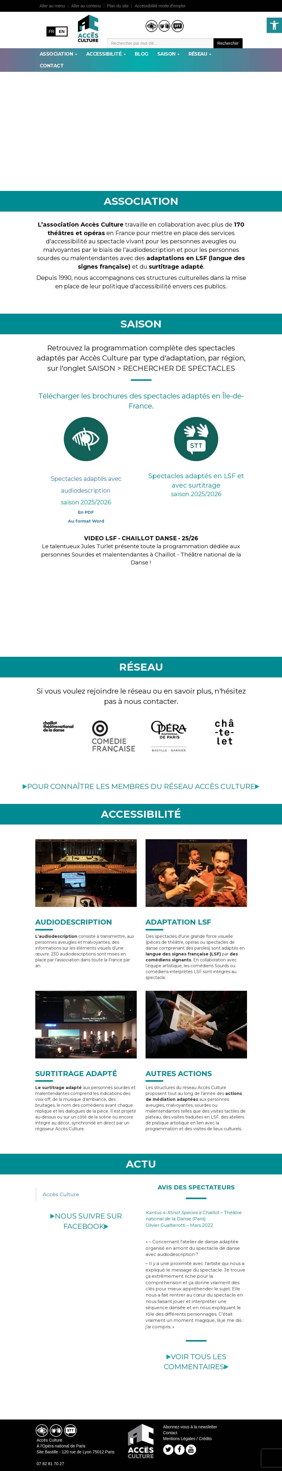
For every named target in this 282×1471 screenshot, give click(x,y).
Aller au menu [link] (52, 6)
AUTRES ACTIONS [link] (179, 1073)
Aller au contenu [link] (86, 6)
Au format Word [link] (86, 521)
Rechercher (227, 43)
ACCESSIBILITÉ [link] (106, 54)
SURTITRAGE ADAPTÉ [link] (76, 1073)
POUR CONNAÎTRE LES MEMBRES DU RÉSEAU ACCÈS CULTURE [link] (141, 786)
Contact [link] (52, 66)
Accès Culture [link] (61, 1194)
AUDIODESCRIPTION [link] (73, 922)
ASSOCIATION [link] (58, 54)
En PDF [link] (86, 512)
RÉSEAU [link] (199, 54)
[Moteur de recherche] (160, 43)
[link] (274, 25)
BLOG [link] (141, 54)
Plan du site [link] (118, 6)
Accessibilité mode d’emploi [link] (160, 6)
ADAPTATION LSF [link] (178, 922)
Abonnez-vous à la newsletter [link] (190, 1427)
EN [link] (61, 31)
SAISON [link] (168, 54)
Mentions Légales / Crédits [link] (187, 1438)
